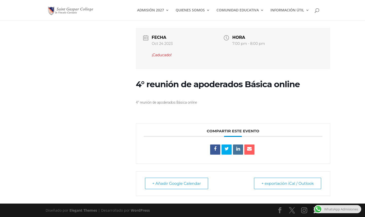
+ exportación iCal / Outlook (287, 183)
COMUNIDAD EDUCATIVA (237, 10)
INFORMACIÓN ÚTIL (287, 10)
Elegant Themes (83, 210)
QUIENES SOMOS (190, 10)
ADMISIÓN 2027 (150, 10)
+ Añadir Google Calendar (176, 183)
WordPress (140, 210)
